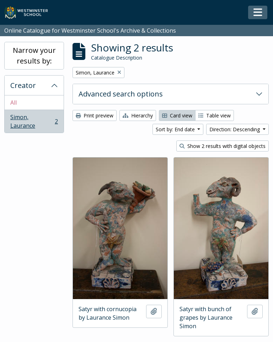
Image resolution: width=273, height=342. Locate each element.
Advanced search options (121, 94)
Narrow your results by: (34, 55)
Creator (23, 85)
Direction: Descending (235, 129)
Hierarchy (138, 115)
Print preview (94, 115)
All (13, 102)
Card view (177, 115)
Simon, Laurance (34, 121)
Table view (214, 115)
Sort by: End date (176, 129)
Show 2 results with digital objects (223, 146)
